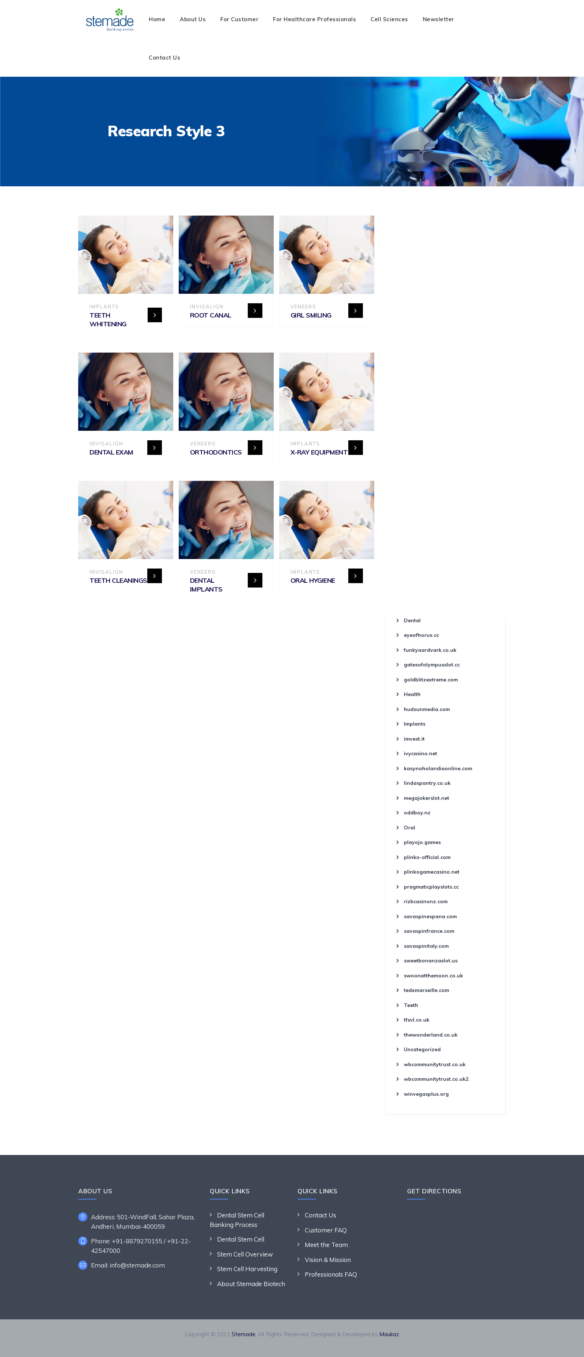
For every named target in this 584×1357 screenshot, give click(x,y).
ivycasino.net (420, 753)
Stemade (243, 1334)
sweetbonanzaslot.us (431, 960)
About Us (193, 19)
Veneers (303, 306)
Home (157, 19)
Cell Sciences (389, 19)
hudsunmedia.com (427, 709)
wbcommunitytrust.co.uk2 (436, 1079)
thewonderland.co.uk (431, 1034)
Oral (409, 827)
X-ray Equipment (319, 452)
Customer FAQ (326, 1230)
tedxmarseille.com (426, 990)
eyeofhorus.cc (421, 635)
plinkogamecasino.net (431, 871)
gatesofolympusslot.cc (432, 664)
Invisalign (207, 306)
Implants (104, 306)
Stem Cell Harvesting (247, 1269)
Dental (412, 620)
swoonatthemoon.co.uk (433, 975)
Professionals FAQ (331, 1274)
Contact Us (164, 57)
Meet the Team (326, 1244)
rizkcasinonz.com (426, 901)
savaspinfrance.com (429, 931)
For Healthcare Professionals (314, 19)
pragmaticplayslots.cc (431, 886)
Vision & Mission (328, 1259)
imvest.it (414, 738)
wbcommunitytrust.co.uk (435, 1064)
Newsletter (438, 19)
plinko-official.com (427, 857)
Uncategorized (422, 1049)
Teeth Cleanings (118, 580)
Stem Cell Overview (245, 1254)
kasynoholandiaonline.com (438, 768)
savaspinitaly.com (426, 946)
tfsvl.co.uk (416, 1019)
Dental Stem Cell (240, 1239)
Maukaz (389, 1334)
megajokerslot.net (426, 798)
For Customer (239, 19)
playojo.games (422, 842)
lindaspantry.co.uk (427, 783)
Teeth (411, 1005)
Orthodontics (216, 452)
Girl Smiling (311, 315)
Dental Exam (111, 452)
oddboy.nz (417, 812)
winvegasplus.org (426, 1094)
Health (412, 694)
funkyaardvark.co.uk (430, 650)
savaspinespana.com (430, 916)
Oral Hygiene (313, 580)
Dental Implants (206, 584)
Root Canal (210, 315)
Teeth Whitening (108, 319)
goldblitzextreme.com (431, 679)
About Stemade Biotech (251, 1284)
